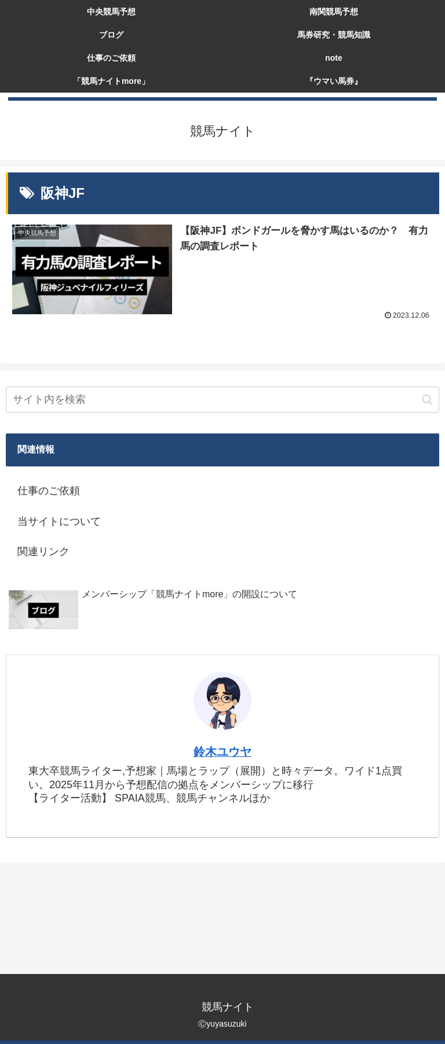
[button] (427, 399)
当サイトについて (59, 521)
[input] (222, 400)
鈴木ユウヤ (222, 751)
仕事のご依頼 (48, 491)
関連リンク (43, 551)
